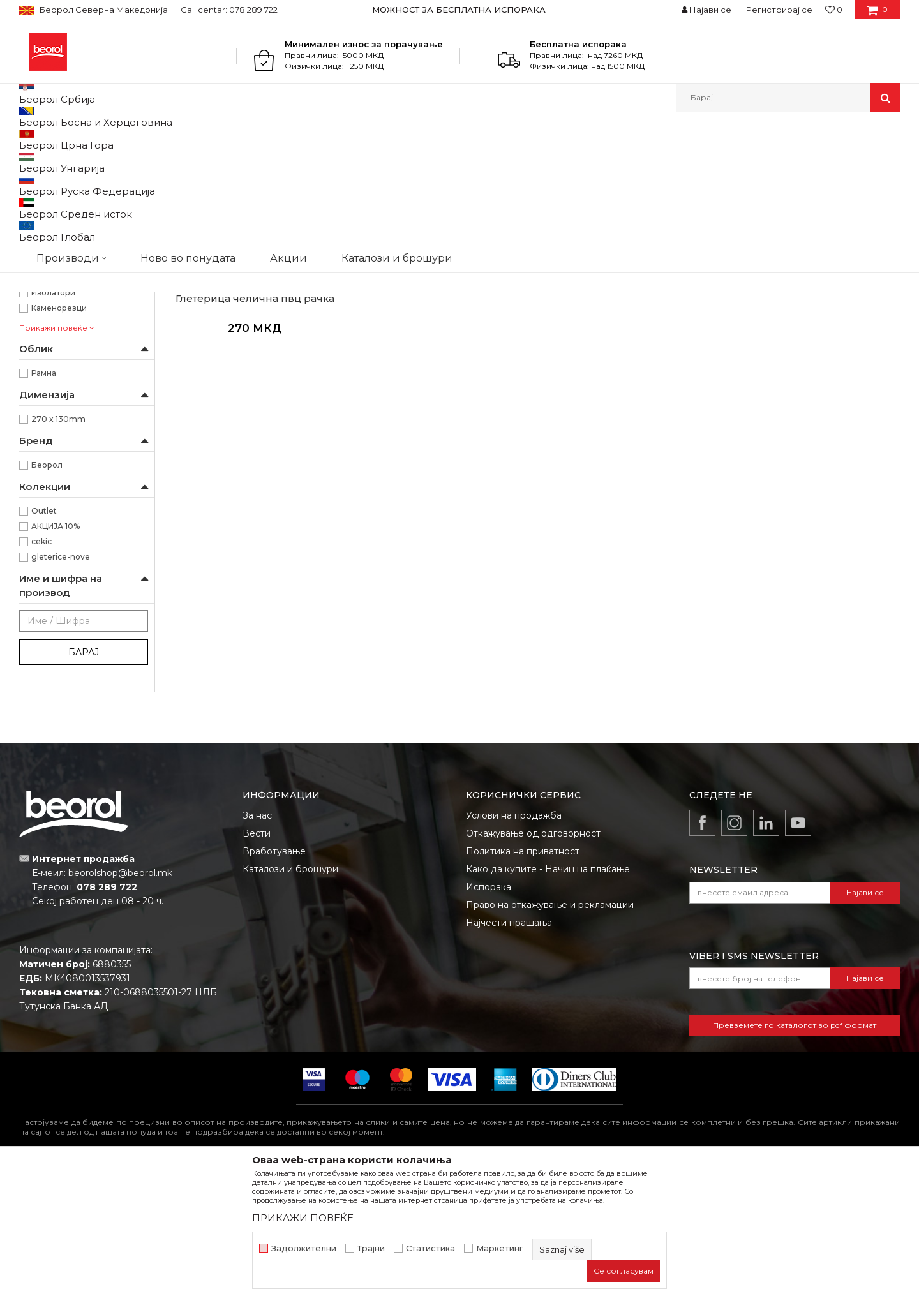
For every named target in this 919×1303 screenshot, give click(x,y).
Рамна (43, 504)
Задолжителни (303, 1248)
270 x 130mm (58, 550)
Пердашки (46, 237)
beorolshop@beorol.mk (120, 1004)
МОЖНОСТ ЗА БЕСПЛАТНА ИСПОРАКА (459, 9)
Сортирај (596, 160)
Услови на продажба (514, 947)
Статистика (430, 1248)
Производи (75, 139)
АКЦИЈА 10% (55, 657)
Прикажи (749, 160)
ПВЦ (40, 332)
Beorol (31, 139)
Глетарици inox (57, 206)
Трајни (371, 1248)
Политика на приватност (522, 982)
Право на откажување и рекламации (550, 1036)
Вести (257, 965)
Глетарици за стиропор (71, 267)
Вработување (274, 982)
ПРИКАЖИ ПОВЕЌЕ (303, 1218)
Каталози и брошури (290, 1000)
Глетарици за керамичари (77, 222)
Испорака (488, 1018)
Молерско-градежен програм (169, 139)
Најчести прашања (509, 1054)
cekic (41, 673)
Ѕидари (46, 408)
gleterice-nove (60, 688)
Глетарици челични (63, 191)
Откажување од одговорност (533, 965)
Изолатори (53, 424)
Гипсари (47, 393)
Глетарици (262, 139)
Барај (83, 783)
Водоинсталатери (67, 378)
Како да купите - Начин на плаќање (548, 1000)
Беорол (47, 596)
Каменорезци (59, 439)
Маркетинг (499, 1248)
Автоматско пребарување (505, 160)
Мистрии (44, 283)
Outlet (44, 642)
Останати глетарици (66, 252)
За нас (257, 947)
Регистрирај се (779, 9)
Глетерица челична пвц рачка (255, 430)
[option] (459, 9)
